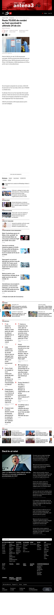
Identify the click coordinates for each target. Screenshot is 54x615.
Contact (25, 599)
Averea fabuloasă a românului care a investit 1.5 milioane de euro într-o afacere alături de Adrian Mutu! (20, 220)
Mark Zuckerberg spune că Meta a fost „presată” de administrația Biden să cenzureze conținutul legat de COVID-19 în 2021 (10, 252)
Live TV (50, 13)
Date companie (4, 604)
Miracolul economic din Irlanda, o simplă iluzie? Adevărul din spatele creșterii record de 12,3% (42, 481)
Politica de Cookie (22, 604)
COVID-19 (22, 193)
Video (45, 13)
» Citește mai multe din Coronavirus (12, 312)
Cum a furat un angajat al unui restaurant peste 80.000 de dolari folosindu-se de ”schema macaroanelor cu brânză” (9, 392)
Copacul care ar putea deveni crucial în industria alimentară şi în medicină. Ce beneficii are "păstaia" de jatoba (9, 431)
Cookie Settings (47, 604)
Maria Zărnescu (6, 28)
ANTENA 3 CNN (23, 13)
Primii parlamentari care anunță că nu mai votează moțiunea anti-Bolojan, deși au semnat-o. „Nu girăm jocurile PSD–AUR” (23, 367)
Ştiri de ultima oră (7, 599)
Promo (20, 599)
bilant (10, 193)
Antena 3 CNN (5, 17)
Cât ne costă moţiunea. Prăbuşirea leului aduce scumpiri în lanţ (18, 455)
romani (4, 195)
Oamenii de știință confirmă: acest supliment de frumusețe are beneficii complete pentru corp (20, 240)
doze (9, 195)
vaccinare (16, 193)
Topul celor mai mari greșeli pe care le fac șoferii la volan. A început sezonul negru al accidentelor (20, 230)
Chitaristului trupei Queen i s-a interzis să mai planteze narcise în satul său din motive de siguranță (9, 411)
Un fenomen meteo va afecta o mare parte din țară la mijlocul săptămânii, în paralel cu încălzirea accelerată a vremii (9, 348)
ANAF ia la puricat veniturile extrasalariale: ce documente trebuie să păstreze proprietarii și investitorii (20, 322)
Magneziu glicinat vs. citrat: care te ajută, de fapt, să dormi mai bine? (20, 329)
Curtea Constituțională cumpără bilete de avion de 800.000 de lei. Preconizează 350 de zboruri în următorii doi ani (42, 455)
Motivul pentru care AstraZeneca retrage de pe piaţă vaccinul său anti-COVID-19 (10, 291)
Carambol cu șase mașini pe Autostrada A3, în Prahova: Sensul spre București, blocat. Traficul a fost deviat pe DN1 (23, 386)
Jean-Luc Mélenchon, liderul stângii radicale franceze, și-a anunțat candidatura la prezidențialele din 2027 (16, 489)
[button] (16, 182)
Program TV (15, 599)
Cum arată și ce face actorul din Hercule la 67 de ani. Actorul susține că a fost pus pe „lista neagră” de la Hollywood (42, 448)
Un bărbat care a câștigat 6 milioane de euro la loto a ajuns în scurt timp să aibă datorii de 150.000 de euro (23, 425)
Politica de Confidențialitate (33, 604)
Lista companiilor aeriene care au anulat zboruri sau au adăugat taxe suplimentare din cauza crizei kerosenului (9, 370)
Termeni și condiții (12, 604)
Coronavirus (11, 17)
